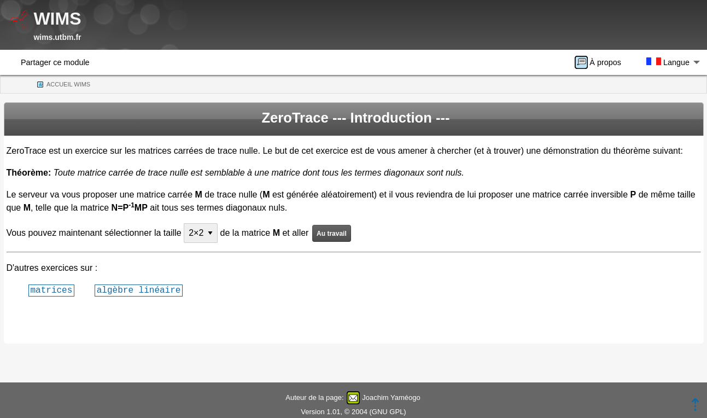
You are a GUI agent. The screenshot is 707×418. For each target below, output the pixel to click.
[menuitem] (601, 62)
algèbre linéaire (139, 290)
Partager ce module (55, 62)
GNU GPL (388, 412)
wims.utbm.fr (57, 37)
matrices (52, 290)
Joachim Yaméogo (391, 397)
